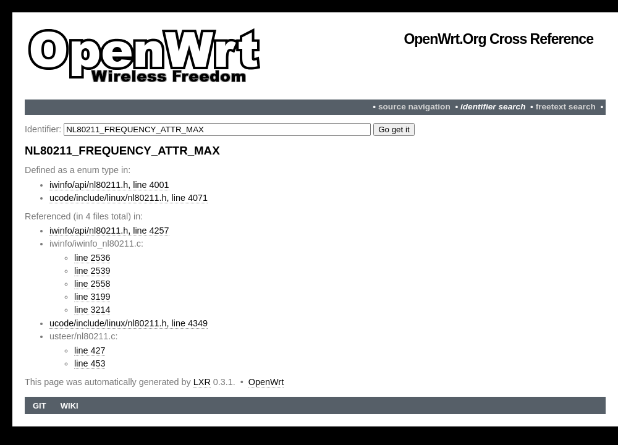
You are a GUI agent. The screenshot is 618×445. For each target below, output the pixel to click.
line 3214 (92, 310)
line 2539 (92, 271)
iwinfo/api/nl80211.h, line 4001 (109, 185)
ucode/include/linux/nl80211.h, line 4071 (128, 198)
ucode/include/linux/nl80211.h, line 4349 (128, 323)
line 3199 (92, 297)
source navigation (414, 106)
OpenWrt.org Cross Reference (498, 39)
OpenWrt (266, 382)
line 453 (89, 363)
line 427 (89, 350)
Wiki (69, 405)
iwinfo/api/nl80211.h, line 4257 (109, 230)
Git (39, 405)
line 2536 (92, 258)
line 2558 (92, 284)
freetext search (566, 106)
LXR (202, 382)
